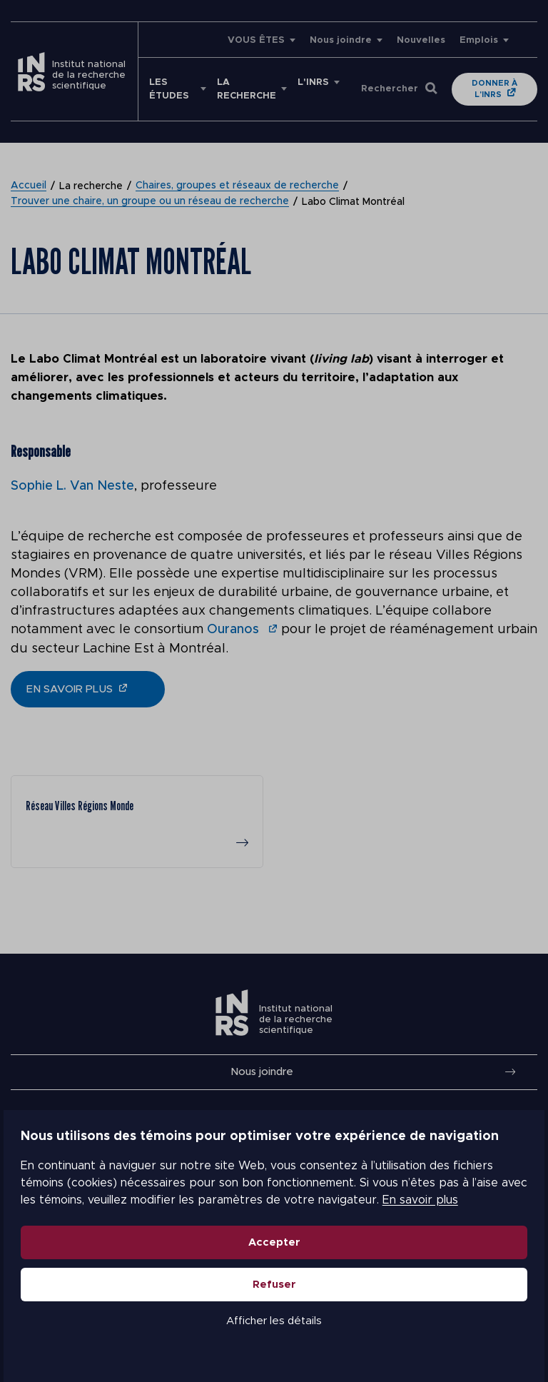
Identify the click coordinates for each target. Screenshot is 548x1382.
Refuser (274, 1285)
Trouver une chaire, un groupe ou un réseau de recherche (150, 202)
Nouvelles (421, 40)
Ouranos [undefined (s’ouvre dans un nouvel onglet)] (235, 628)
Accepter (274, 1243)
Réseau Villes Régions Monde (79, 804)
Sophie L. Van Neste (72, 486)
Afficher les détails (274, 1321)
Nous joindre (341, 40)
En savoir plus (417, 1200)
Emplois (479, 40)
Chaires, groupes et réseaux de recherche (237, 186)
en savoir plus (69, 687)
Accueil (28, 186)
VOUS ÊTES (256, 40)
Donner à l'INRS (494, 89)
